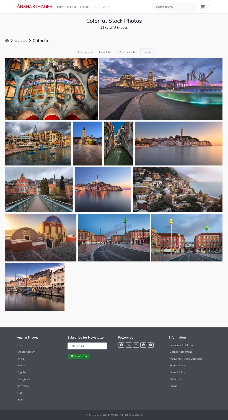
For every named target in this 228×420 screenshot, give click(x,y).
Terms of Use (177, 365)
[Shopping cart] (203, 7)
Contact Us (176, 379)
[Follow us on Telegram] (151, 345)
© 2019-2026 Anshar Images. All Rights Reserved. (114, 415)
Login (20, 345)
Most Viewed (85, 52)
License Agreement (181, 352)
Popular (21, 372)
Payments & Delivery (181, 345)
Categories (23, 379)
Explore (86, 7)
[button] (208, 5)
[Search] (193, 6)
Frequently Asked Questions (186, 358)
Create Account (26, 352)
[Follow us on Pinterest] (143, 345)
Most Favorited (128, 52)
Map (19, 393)
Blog (98, 7)
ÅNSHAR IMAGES (34, 6)
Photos (73, 7)
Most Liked (106, 52)
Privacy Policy (177, 372)
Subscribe (79, 356)
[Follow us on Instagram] (136, 345)
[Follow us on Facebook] (121, 345)
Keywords (23, 386)
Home (61, 7)
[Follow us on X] (129, 345)
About (108, 7)
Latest (147, 52)
